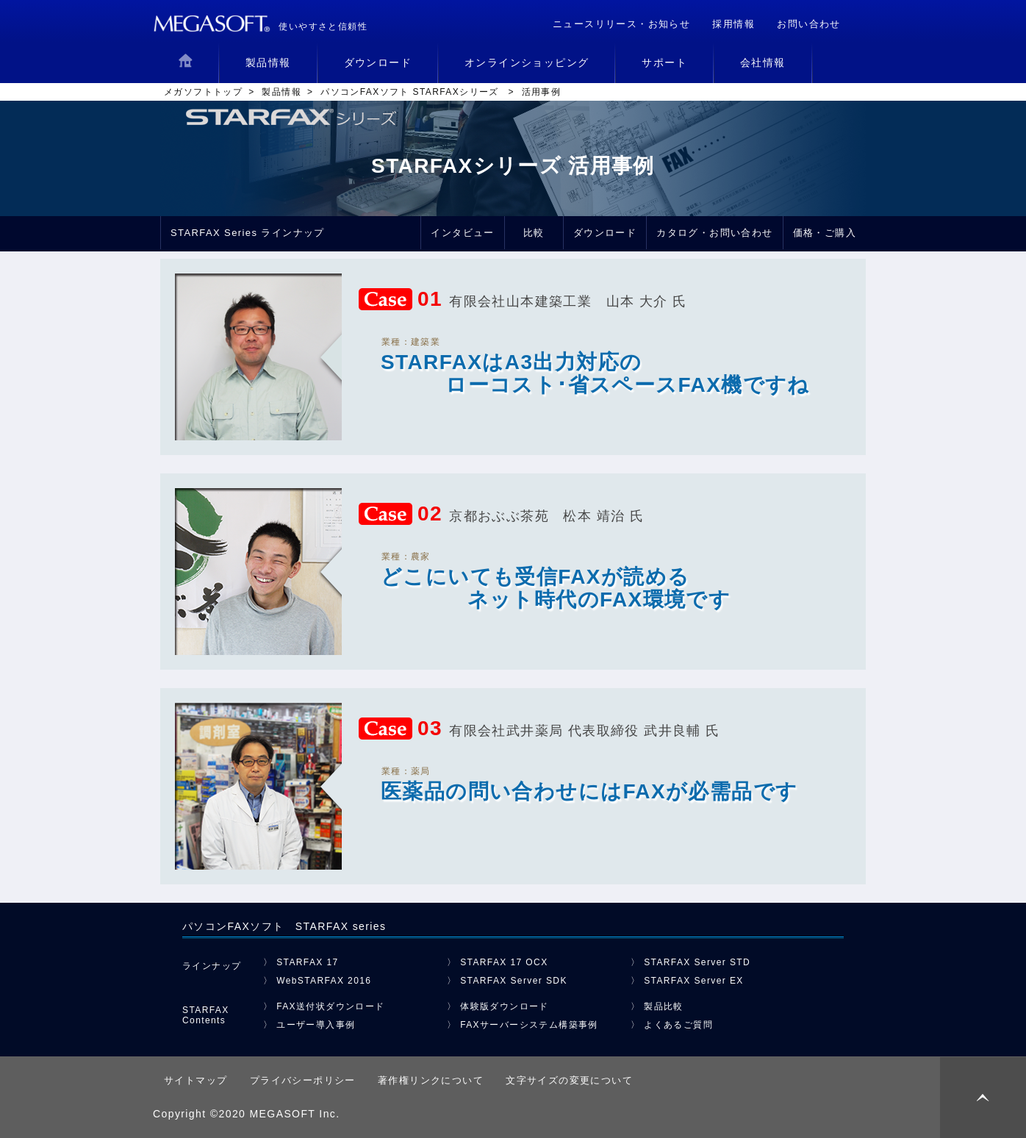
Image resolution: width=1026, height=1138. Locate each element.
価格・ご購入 (824, 232)
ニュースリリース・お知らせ (621, 23)
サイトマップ (195, 1080)
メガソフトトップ (203, 92)
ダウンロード (604, 232)
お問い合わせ (808, 23)
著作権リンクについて (431, 1080)
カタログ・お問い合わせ (714, 232)
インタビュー (462, 232)
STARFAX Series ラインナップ (248, 232)
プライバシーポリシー (303, 1080)
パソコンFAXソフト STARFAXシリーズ (411, 92)
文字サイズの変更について (569, 1080)
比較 (534, 232)
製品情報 (281, 92)
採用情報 (733, 23)
